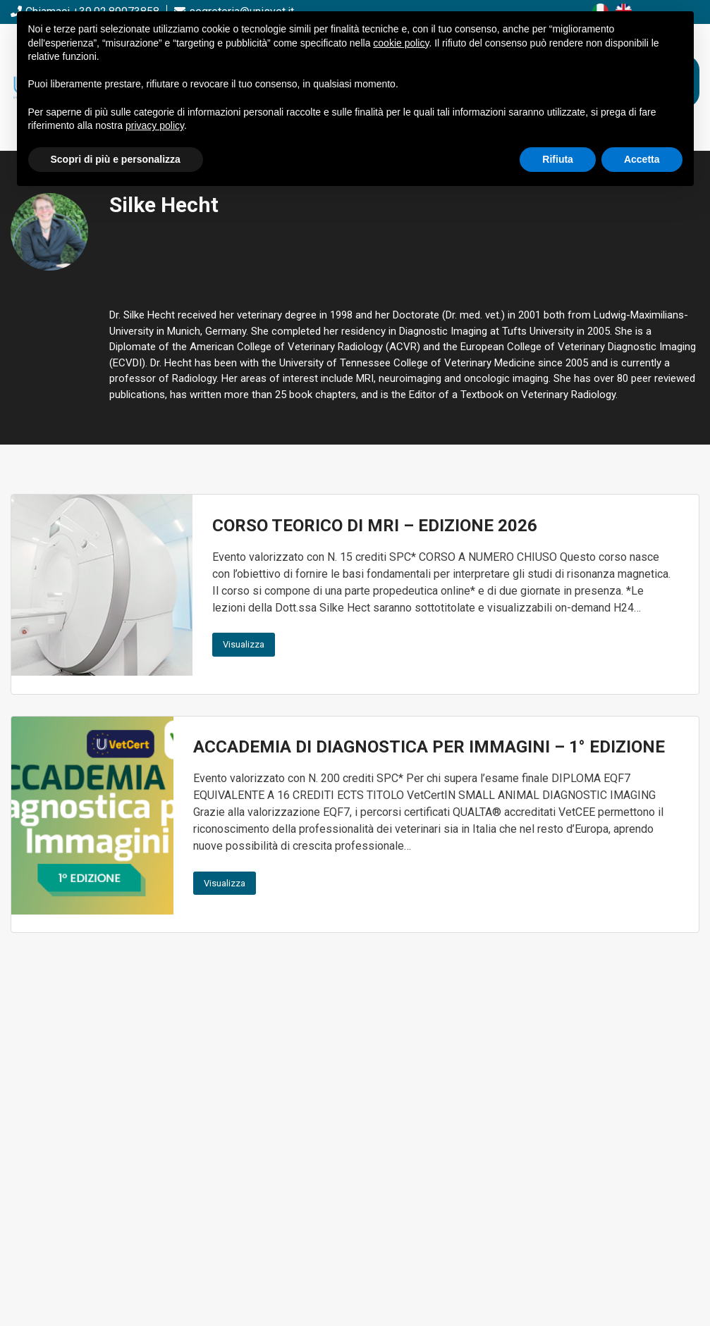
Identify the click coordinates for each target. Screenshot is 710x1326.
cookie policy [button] (401, 43)
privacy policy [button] (155, 125)
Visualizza (243, 644)
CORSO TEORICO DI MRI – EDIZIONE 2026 (374, 525)
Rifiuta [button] (557, 159)
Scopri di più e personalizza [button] (115, 159)
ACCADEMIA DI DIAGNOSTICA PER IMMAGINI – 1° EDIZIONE (429, 747)
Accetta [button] (642, 159)
